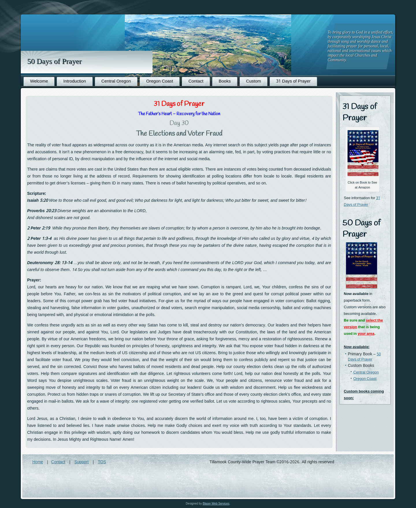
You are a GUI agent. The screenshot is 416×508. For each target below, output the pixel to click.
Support (82, 462)
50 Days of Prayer (54, 61)
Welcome (39, 81)
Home (37, 462)
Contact (195, 81)
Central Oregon (116, 81)
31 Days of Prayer (293, 81)
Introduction (74, 81)
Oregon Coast (159, 81)
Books (225, 81)
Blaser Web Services (216, 503)
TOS (102, 462)
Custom (253, 81)
